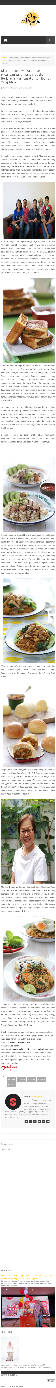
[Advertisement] (28, 1232)
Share (21, 1079)
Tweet (11, 1079)
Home (4, 58)
